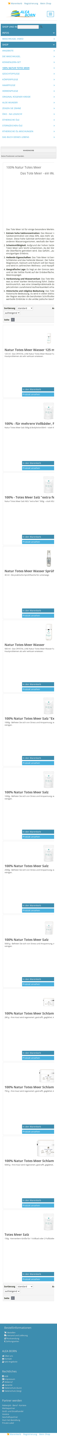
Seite (6, 319)
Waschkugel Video (12, 38)
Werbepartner (8, 1408)
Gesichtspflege (11, 73)
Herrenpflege (10, 91)
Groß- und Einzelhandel (12, 1411)
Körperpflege (10, 79)
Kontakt (7, 1359)
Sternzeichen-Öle (12, 125)
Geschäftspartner (10, 1417)
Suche (41, 26)
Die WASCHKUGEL (11, 56)
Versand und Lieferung (16, 1335)
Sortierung (9, 308)
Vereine (5, 1414)
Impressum (8, 1379)
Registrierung (30, 1434)
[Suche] (28, 27)
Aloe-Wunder (10, 102)
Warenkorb (14, 1434)
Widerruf (7, 1382)
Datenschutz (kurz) (12, 1388)
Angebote (8, 50)
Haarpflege (8, 85)
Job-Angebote (9, 1362)
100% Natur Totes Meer (15, 68)
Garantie (7, 1385)
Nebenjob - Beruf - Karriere (14, 1405)
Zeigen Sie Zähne (11, 108)
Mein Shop (44, 1434)
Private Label (8, 1423)
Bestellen (10, 1332)
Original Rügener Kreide (16, 96)
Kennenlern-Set (11, 62)
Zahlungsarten (11, 1341)
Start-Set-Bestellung (11, 1420)
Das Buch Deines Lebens (15, 137)
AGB (5, 1376)
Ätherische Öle (10, 119)
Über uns (7, 1356)
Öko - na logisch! (12, 114)
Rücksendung (11, 1338)
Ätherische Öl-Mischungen (17, 131)
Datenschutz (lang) (11, 1391)
